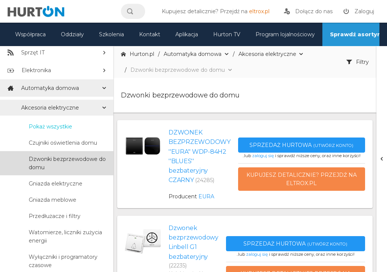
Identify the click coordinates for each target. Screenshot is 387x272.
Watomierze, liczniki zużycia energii (65, 236)
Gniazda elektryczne (55, 183)
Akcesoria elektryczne (50, 107)
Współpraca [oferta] (30, 34)
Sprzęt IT (26, 52)
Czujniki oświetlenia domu (63, 142)
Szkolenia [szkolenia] (111, 34)
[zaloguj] (358, 11)
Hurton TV (226, 34)
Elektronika (29, 70)
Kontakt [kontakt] (149, 34)
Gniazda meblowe (52, 199)
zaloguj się (263, 155)
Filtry (357, 62)
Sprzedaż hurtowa (301, 145)
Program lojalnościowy (285, 34)
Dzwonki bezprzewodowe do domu (67, 163)
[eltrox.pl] (214, 11)
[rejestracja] (308, 11)
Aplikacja (186, 34)
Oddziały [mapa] (72, 34)
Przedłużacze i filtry (54, 216)
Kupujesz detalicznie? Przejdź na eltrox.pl (301, 179)
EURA (206, 196)
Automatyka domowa (43, 88)
